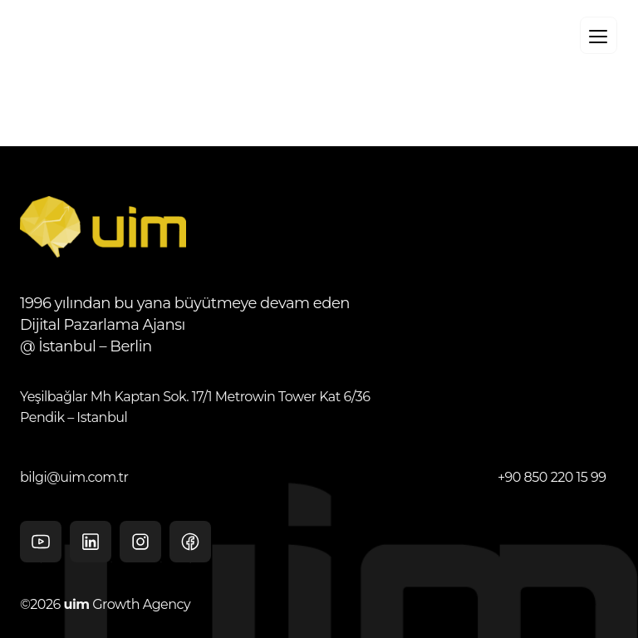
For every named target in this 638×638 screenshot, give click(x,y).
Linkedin (90, 541)
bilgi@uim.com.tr (74, 477)
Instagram (140, 541)
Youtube (41, 547)
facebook (190, 547)
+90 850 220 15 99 (552, 477)
